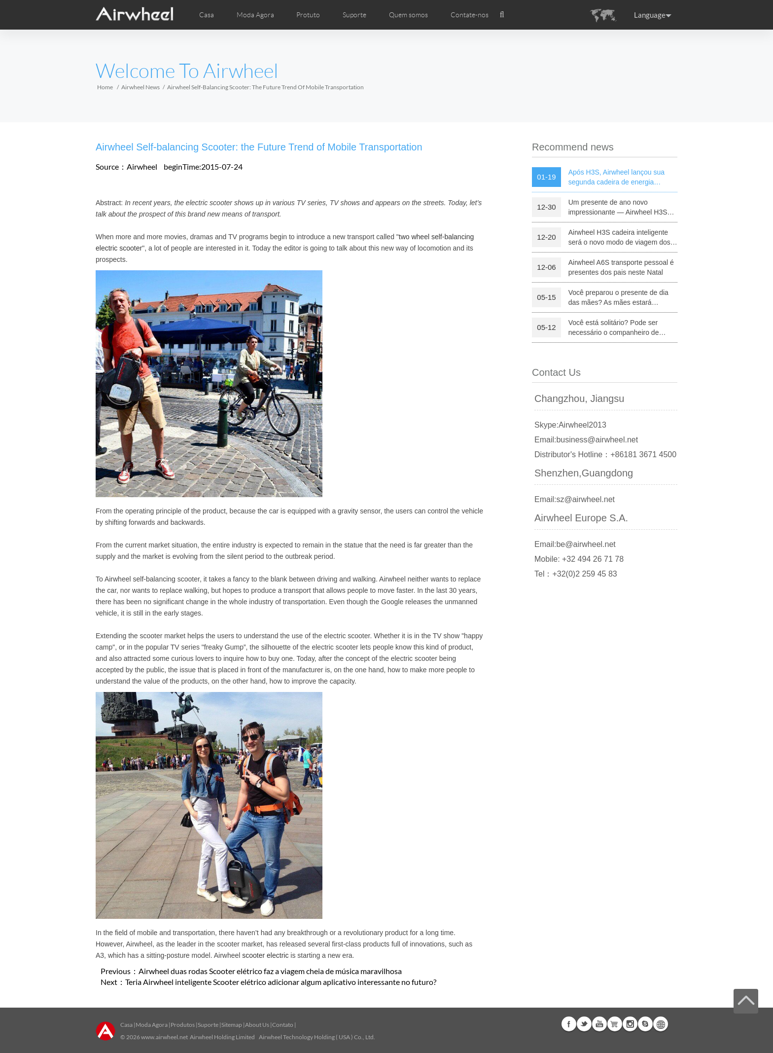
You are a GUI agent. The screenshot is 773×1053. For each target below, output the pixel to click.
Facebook (569, 1024)
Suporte (354, 15)
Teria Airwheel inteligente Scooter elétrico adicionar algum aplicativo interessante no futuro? (280, 981)
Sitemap (231, 1024)
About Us (257, 1024)
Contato (282, 1024)
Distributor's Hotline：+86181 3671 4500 (605, 454)
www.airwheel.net (164, 1037)
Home (105, 87)
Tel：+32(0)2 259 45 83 (575, 574)
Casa (206, 15)
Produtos (183, 1024)
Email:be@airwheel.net (575, 544)
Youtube (599, 1024)
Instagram (630, 1024)
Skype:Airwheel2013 (570, 425)
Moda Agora (152, 1024)
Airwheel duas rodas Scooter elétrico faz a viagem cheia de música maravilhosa (270, 971)
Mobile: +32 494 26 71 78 (579, 559)
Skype (645, 1024)
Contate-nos (470, 15)
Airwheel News (140, 87)
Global (660, 1024)
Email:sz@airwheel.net (574, 499)
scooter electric (265, 955)
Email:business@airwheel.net (586, 440)
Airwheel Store (614, 1024)
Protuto (308, 15)
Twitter (584, 1024)
